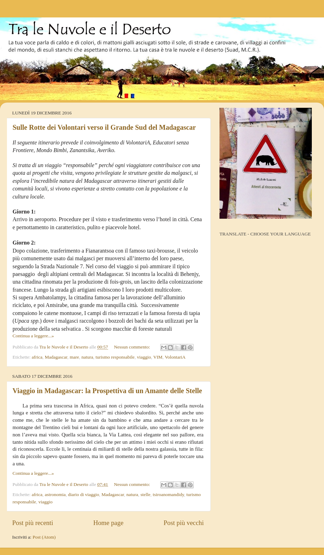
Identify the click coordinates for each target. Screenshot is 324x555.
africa (37, 357)
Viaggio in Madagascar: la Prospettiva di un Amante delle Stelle (107, 391)
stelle (145, 494)
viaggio (144, 357)
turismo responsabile (114, 357)
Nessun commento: (132, 347)
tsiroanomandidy (168, 494)
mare (74, 357)
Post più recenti (32, 522)
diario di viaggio (83, 494)
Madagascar (56, 357)
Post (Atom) (43, 537)
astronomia (55, 494)
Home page (108, 522)
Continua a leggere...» (33, 335)
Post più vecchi (184, 522)
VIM (157, 357)
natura (87, 357)
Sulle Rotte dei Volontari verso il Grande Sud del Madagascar (104, 127)
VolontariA (175, 357)
